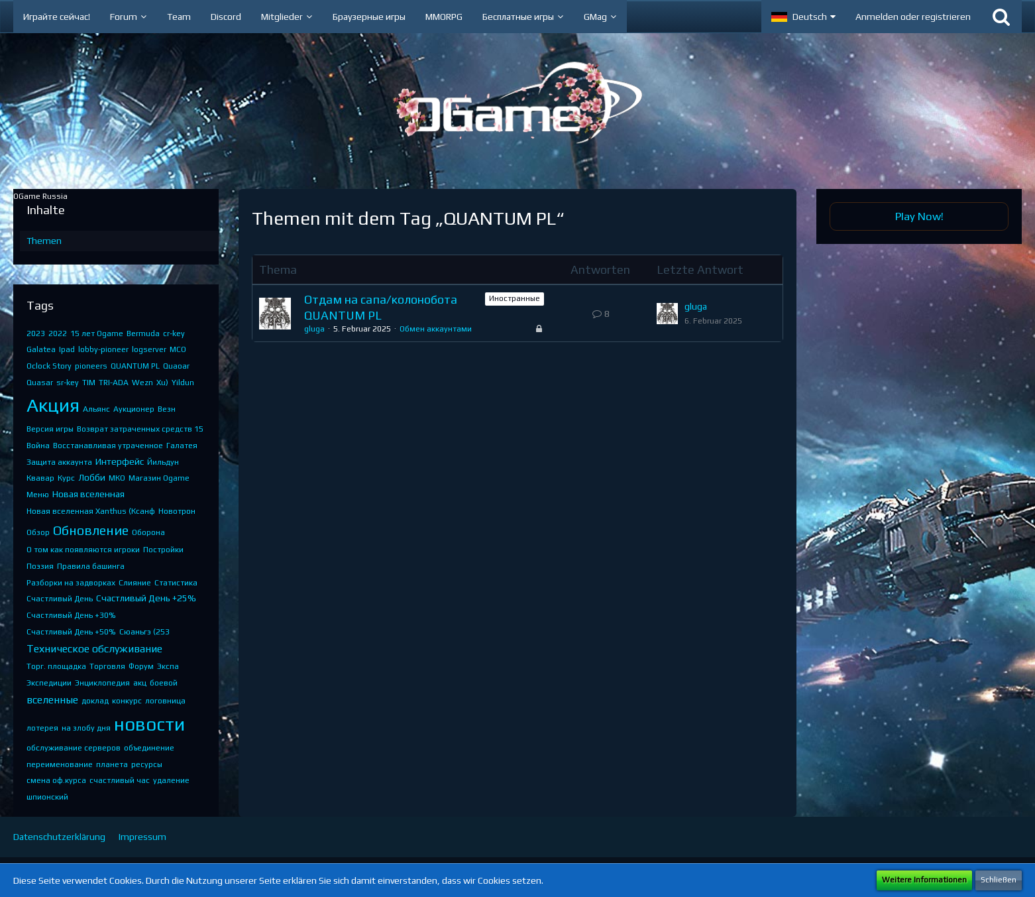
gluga (314, 328)
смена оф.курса (56, 780)
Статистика (175, 582)
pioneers (91, 366)
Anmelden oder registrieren (913, 16)
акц (139, 683)
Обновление (91, 530)
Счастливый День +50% (71, 631)
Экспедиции (49, 683)
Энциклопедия (102, 683)
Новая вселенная (88, 494)
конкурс (127, 700)
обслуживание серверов (74, 747)
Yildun (183, 382)
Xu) (162, 382)
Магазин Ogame (159, 478)
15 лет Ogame (96, 333)
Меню (38, 494)
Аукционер (133, 409)
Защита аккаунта (59, 462)
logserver (149, 349)
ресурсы (146, 764)
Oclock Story (49, 366)
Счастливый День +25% (146, 598)
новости (149, 724)
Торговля (107, 666)
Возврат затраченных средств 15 (140, 429)
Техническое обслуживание (94, 648)
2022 (57, 333)
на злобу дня (86, 728)
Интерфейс (119, 461)
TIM (88, 382)
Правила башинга (91, 566)
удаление (171, 780)
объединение (149, 747)
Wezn (142, 382)
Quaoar (176, 366)
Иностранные (514, 298)
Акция (53, 405)
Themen (44, 240)
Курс (66, 478)
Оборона (148, 532)
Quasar (40, 382)
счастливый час (119, 780)
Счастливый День (60, 598)
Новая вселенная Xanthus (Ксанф (91, 511)
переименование (60, 764)
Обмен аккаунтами (436, 328)
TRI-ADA (114, 382)
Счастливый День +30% (71, 615)
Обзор (38, 532)
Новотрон (176, 511)
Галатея (181, 445)
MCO (178, 349)
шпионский (47, 797)
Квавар (40, 478)
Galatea (41, 349)
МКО (117, 478)
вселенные (52, 699)
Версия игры (50, 429)
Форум (141, 666)
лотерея (42, 728)
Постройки (163, 549)
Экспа (168, 666)
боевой (164, 683)
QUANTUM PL (135, 366)
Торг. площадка (56, 666)
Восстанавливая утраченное (108, 445)
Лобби (91, 477)
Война (38, 445)
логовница (165, 700)
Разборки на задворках (71, 582)
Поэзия (40, 566)
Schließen (998, 879)
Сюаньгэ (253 (144, 631)
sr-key (67, 382)
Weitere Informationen (924, 879)
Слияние (135, 582)
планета (112, 764)
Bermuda (143, 333)
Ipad (67, 349)
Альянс (96, 409)
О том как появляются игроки (83, 549)
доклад (95, 700)
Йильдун (163, 462)
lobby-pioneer (103, 349)
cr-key (174, 333)
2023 (36, 333)
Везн (167, 409)
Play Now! (919, 216)
